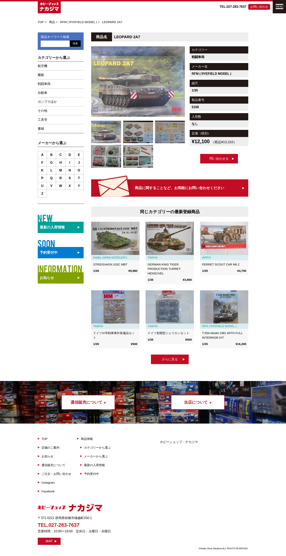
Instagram (48, 482)
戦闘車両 (44, 84)
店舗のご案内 (50, 447)
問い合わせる (219, 158)
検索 (75, 43)
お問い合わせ (259, 6)
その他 (42, 110)
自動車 (42, 92)
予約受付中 (91, 473)
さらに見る (170, 359)
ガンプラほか (47, 101)
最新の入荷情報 (94, 465)
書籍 (41, 128)
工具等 (42, 119)
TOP (41, 22)
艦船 (41, 75)
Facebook (48, 491)
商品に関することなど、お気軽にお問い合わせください (179, 188)
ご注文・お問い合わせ (56, 473)
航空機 (42, 66)
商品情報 (87, 438)
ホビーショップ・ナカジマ (179, 442)
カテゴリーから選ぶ (97, 447)
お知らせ (47, 278)
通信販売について (53, 465)
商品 (52, 22)
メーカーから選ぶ (96, 456)
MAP (49, 541)
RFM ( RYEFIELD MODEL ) (78, 22)
